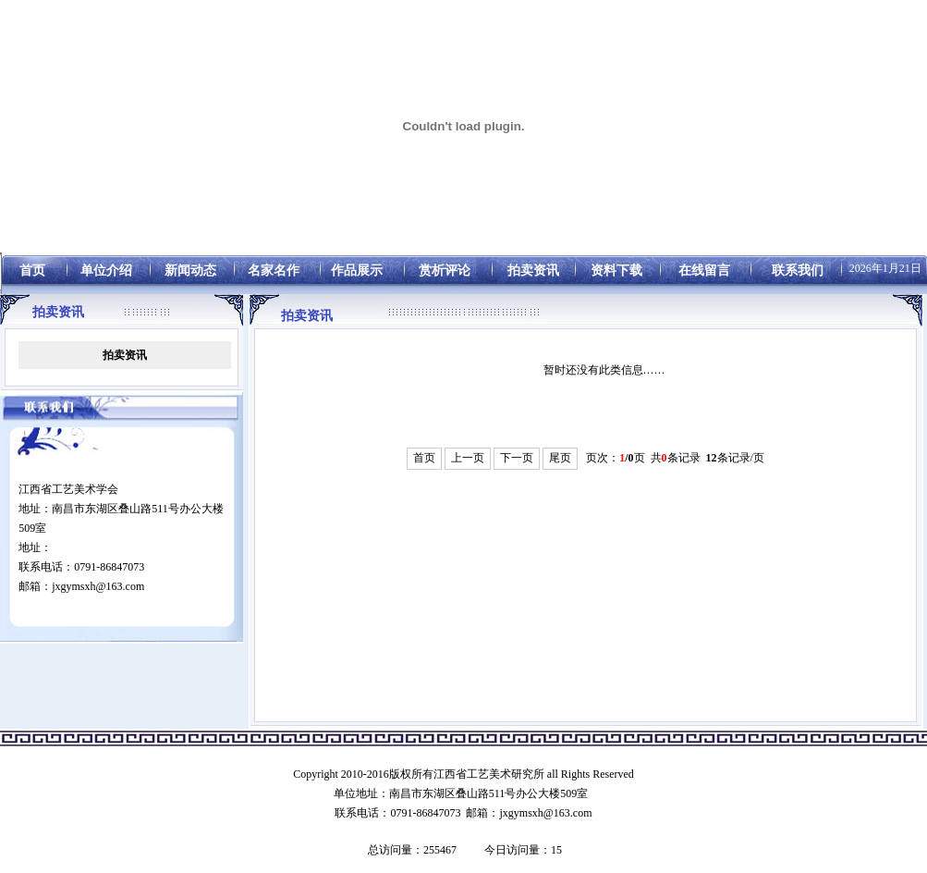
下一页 (516, 457)
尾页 (560, 457)
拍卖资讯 (125, 355)
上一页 (467, 457)
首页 (424, 457)
